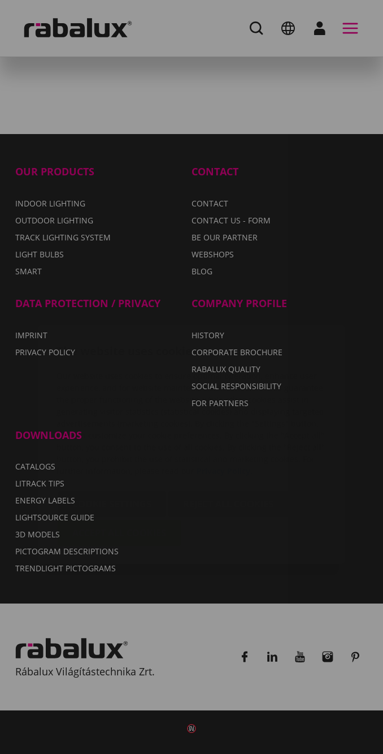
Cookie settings (111, 436)
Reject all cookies (228, 436)
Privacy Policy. (225, 403)
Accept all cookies (119, 465)
